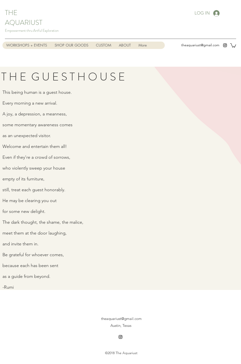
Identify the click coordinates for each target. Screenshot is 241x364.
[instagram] (225, 45)
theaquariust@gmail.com (200, 45)
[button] (233, 45)
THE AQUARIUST (23, 18)
